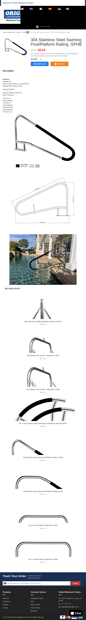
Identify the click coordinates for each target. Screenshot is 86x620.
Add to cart (39, 64)
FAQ (32, 601)
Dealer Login (78, 9)
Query (75, 583)
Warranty (34, 611)
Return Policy (35, 605)
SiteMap (5, 605)
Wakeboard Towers (25, 3)
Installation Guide (37, 598)
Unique (5, 608)
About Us (6, 598)
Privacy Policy (35, 608)
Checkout (59, 64)
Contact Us (6, 601)
